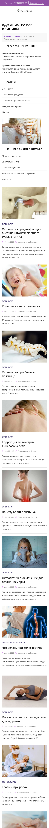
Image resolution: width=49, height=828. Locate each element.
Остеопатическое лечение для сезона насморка (22, 579)
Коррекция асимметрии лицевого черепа (18, 444)
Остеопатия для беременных (16, 100)
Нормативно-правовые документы (19, 173)
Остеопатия (7, 88)
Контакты (6, 179)
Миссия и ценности (11, 156)
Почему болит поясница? (19, 512)
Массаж (5, 112)
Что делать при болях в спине (22, 648)
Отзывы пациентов (11, 167)
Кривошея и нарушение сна (21, 306)
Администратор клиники (27, 242)
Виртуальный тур (10, 161)
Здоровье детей (9, 782)
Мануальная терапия (12, 106)
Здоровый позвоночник (13, 642)
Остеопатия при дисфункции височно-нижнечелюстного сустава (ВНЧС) (21, 233)
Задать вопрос (36, 3)
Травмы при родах (14, 787)
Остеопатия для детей (12, 94)
